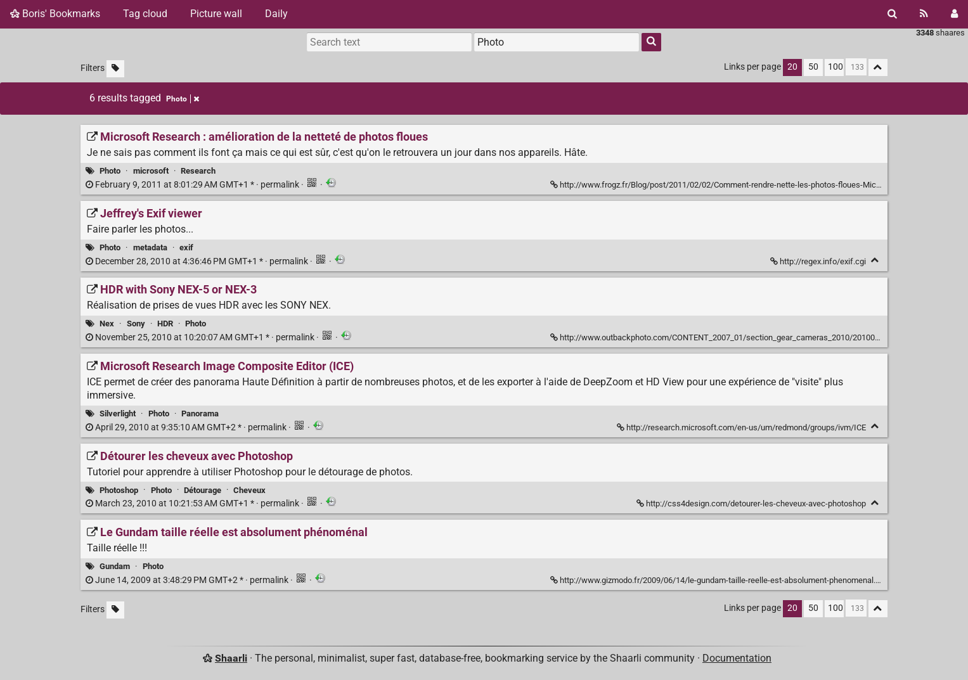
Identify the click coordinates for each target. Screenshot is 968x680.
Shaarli (231, 658)
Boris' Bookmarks (55, 14)
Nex (107, 323)
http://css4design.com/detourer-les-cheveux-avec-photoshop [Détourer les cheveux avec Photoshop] (752, 503)
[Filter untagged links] (115, 68)
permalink (193, 184)
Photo (110, 171)
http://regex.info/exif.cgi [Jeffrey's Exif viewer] (819, 261)
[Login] (954, 14)
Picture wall (216, 14)
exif (186, 247)
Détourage (202, 490)
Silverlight (118, 413)
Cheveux (249, 490)
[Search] (892, 14)
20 (792, 66)
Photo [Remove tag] (182, 98)
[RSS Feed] (924, 14)
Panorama (200, 413)
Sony (136, 323)
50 (813, 66)
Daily (276, 14)
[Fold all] (877, 67)
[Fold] (875, 260)
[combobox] (556, 41)
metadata (150, 247)
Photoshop (119, 490)
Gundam (115, 566)
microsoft (151, 171)
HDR (165, 323)
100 (835, 66)
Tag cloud (145, 14)
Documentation (736, 658)
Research (198, 171)
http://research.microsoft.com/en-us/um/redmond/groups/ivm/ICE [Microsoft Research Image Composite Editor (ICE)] (742, 427)
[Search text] (389, 41)
